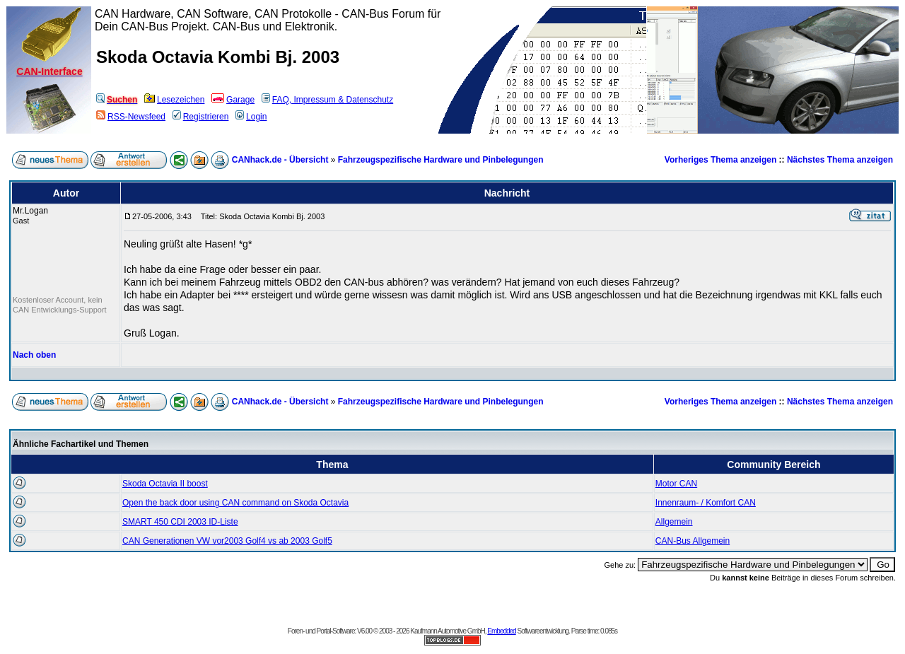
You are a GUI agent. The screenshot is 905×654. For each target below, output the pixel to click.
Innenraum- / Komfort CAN (705, 503)
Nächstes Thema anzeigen (840, 160)
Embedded (501, 631)
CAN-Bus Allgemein (692, 541)
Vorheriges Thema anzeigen (721, 160)
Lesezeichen (174, 100)
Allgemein (674, 522)
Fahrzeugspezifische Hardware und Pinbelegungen (441, 160)
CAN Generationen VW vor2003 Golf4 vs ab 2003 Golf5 (227, 541)
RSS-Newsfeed (130, 117)
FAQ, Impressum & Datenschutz (327, 100)
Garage (233, 100)
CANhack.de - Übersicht (280, 160)
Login (251, 117)
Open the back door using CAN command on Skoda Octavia (235, 503)
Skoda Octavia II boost (165, 484)
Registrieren (201, 117)
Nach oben (34, 355)
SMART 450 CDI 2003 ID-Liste (180, 522)
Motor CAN (676, 484)
